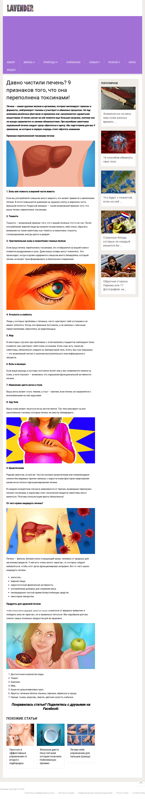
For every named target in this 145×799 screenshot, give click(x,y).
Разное (113, 62)
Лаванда (4, 789)
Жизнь (28, 62)
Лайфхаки (73, 62)
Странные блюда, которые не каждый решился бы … (116, 241)
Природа (49, 62)
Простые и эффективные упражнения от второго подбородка (18, 756)
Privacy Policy (122, 793)
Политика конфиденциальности (39, 793)
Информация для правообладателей (95, 793)
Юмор (11, 62)
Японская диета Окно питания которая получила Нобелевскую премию (50, 756)
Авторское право (66, 793)
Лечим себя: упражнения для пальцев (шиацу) (80, 753)
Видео (11, 69)
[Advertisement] (72, 37)
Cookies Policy (138, 793)
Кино (132, 62)
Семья (93, 62)
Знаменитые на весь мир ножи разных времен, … (117, 117)
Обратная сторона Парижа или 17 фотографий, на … (115, 285)
